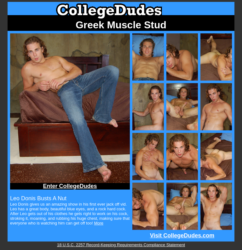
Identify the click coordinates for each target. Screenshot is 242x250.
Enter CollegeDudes (70, 186)
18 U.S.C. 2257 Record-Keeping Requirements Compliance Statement (121, 244)
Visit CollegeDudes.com (182, 235)
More (98, 223)
